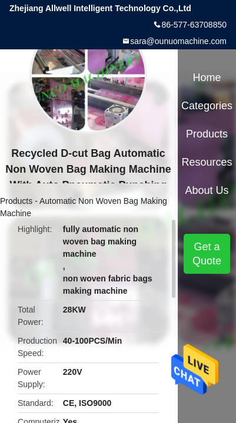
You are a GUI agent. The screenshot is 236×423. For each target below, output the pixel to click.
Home (207, 77)
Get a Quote (206, 254)
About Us (207, 190)
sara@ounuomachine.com (178, 41)
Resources (207, 162)
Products (16, 201)
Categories (206, 106)
